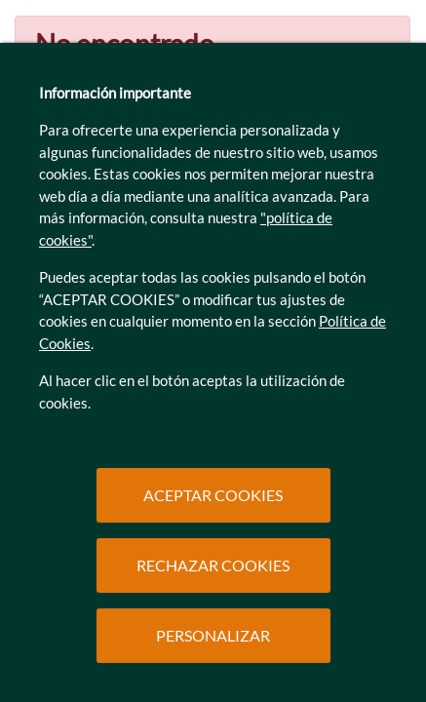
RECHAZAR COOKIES (213, 565)
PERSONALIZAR (213, 635)
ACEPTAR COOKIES (213, 495)
